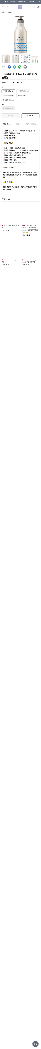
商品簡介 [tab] (6, 124)
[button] (37, 59)
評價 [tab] (17, 124)
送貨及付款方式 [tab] (30, 124)
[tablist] (20, 124)
